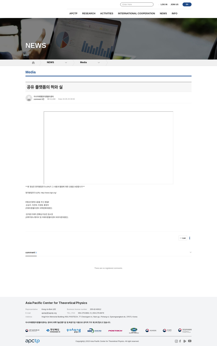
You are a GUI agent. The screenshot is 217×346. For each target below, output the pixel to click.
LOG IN (164, 4)
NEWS (163, 13)
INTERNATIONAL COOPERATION (136, 13)
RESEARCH (88, 13)
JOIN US (174, 4)
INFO (174, 13)
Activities (106, 13)
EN (187, 4)
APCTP (73, 13)
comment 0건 (39, 99)
